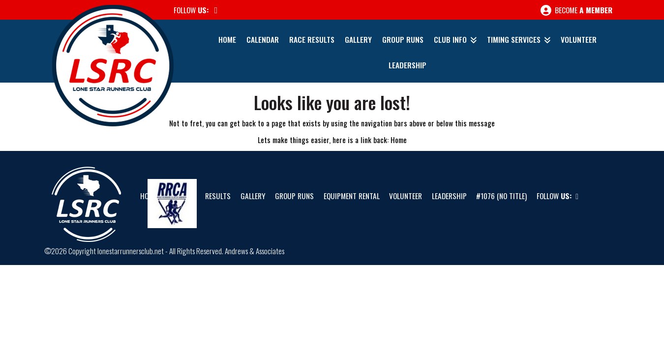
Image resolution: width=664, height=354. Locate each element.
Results (218, 195)
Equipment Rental (352, 195)
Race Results (311, 39)
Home (227, 39)
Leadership (407, 64)
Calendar (262, 39)
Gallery (358, 39)
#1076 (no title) (501, 195)
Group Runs (402, 39)
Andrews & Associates (254, 250)
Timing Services (514, 39)
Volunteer (579, 39)
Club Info (450, 39)
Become (576, 10)
